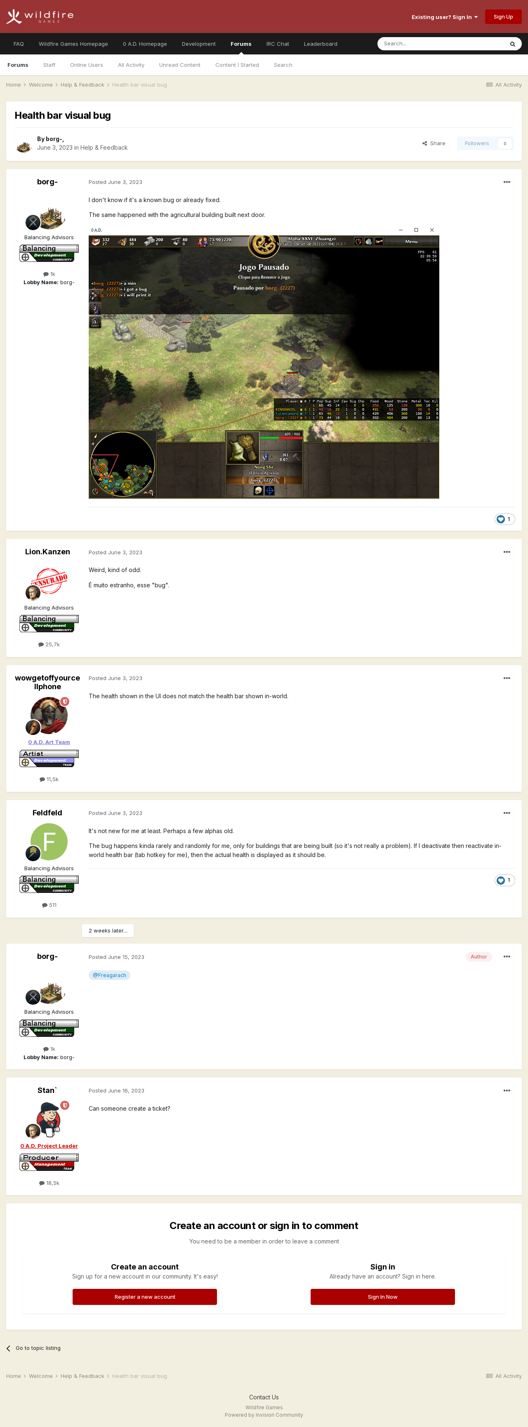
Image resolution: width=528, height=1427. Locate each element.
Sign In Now (383, 1296)
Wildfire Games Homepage (73, 43)
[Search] (419, 43)
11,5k (49, 779)
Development (199, 43)
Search (283, 64)
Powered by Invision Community (264, 1415)
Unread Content (179, 64)
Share (434, 143)
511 (49, 905)
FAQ (19, 43)
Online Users (86, 64)
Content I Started (237, 64)
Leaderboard (320, 43)
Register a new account (145, 1296)
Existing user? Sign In (445, 17)
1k (49, 274)
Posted (115, 182)
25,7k (49, 644)
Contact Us (264, 1397)
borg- (54, 138)
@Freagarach (109, 975)
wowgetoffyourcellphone (47, 682)
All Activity (131, 64)
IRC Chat (277, 43)
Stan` (47, 1090)
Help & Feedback (104, 147)
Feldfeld (47, 812)
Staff (49, 64)
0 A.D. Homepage (145, 43)
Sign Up (503, 16)
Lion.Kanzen (47, 551)
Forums (241, 47)
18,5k (49, 1183)
